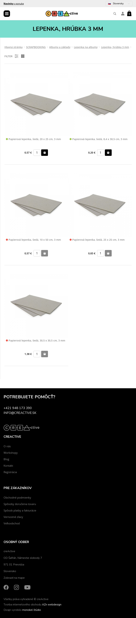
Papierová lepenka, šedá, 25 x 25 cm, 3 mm (97, 239)
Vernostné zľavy (13, 517)
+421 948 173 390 (18, 408)
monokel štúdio (31, 610)
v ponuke (14, 3)
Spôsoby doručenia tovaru (20, 504)
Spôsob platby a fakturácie (20, 510)
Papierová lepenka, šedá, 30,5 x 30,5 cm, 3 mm (35, 340)
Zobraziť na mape (14, 578)
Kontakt (8, 465)
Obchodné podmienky (17, 497)
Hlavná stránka (13, 47)
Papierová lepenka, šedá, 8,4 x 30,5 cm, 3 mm (98, 139)
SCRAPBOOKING (36, 47)
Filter (11, 56)
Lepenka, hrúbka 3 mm (115, 47)
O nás (7, 446)
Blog (6, 459)
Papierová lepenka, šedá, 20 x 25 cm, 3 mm (33, 139)
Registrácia (10, 472)
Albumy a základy (59, 47)
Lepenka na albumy (86, 47)
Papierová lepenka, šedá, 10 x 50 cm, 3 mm (33, 239)
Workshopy (11, 452)
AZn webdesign (51, 604)
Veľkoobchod (12, 523)
